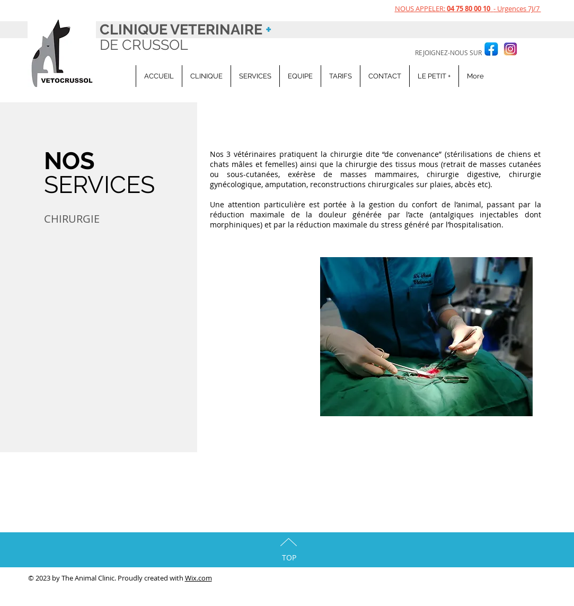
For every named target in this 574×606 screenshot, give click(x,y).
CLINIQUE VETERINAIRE (185, 29)
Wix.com (198, 578)
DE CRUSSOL (146, 45)
